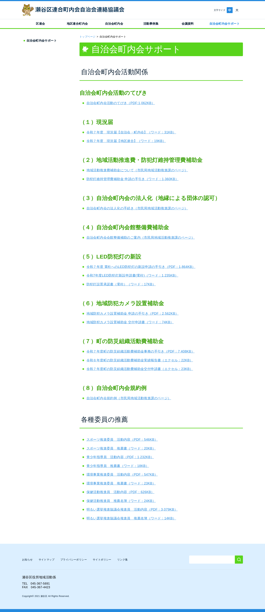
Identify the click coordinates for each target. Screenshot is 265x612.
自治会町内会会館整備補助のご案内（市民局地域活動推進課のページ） (140, 237)
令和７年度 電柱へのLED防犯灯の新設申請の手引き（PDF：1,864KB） (140, 267)
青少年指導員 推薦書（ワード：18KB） (117, 466)
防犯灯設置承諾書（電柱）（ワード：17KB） (121, 284)
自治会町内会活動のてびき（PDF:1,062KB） (120, 103)
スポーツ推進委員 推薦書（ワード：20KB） (121, 448)
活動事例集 (150, 23)
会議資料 (188, 23)
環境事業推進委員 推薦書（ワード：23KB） (121, 483)
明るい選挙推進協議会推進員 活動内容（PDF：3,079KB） (132, 509)
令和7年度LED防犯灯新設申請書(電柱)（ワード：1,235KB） (132, 275)
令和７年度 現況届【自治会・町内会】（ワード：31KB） (131, 132)
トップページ (87, 36)
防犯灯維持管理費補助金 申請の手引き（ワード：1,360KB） (132, 179)
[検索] (239, 560)
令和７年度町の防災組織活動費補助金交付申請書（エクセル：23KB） (139, 369)
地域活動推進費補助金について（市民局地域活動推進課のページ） (137, 170)
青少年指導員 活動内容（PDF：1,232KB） (120, 457)
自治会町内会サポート (224, 23)
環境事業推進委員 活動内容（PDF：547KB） (122, 474)
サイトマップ (46, 559)
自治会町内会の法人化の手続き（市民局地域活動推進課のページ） (137, 208)
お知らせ (27, 559)
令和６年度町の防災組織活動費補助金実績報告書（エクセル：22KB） (139, 360)
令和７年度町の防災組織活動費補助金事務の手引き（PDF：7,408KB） (140, 351)
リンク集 (122, 559)
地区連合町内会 (77, 23)
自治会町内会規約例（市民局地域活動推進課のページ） (128, 398)
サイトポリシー (102, 559)
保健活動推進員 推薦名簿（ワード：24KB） (121, 501)
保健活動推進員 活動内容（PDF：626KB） (120, 492)
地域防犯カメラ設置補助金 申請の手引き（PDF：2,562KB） (132, 313)
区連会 (40, 23)
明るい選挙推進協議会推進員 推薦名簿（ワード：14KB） (131, 518)
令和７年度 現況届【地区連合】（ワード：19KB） (126, 141)
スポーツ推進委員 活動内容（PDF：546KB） (122, 439)
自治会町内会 (114, 23)
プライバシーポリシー (73, 559)
